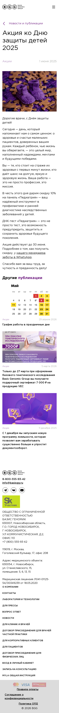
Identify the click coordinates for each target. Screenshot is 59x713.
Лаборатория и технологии (20, 599)
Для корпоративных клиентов (22, 641)
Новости (8, 618)
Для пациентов (12, 647)
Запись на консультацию (19, 669)
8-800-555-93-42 (13, 479)
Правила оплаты (27, 689)
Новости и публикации (23, 23)
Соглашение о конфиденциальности (19, 697)
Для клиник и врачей (16, 624)
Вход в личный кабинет (18, 663)
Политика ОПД (28, 704)
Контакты (9, 593)
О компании (10, 587)
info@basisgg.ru (12, 483)
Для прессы (10, 606)
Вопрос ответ (11, 612)
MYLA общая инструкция (18, 675)
